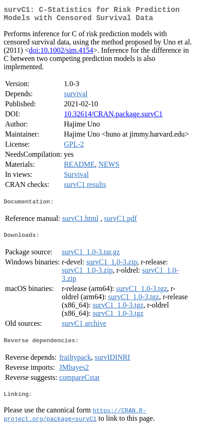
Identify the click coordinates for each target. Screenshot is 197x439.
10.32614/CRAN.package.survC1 (113, 117)
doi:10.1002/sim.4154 (61, 54)
